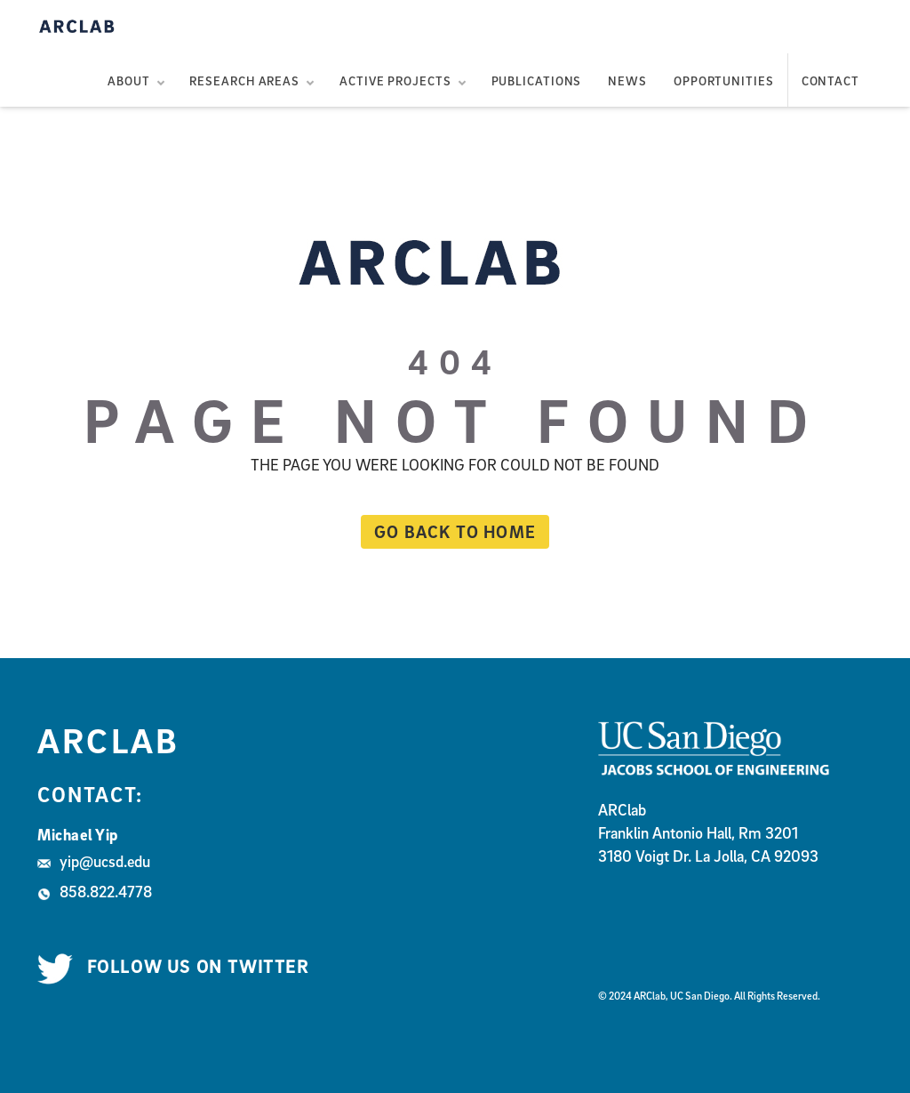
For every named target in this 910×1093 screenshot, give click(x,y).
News (627, 80)
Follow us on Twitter (173, 966)
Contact (830, 80)
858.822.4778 (94, 891)
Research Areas (244, 80)
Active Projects (395, 80)
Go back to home (448, 531)
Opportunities (724, 80)
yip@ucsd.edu (93, 861)
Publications (536, 80)
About (129, 80)
